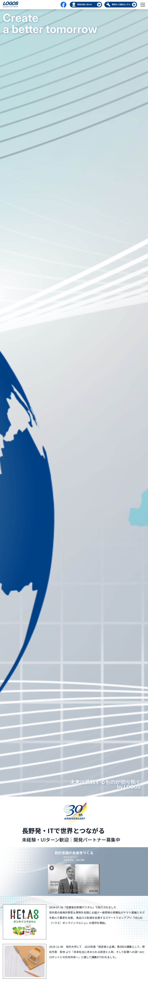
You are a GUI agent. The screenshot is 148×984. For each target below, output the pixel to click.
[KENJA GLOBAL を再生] (74, 879)
